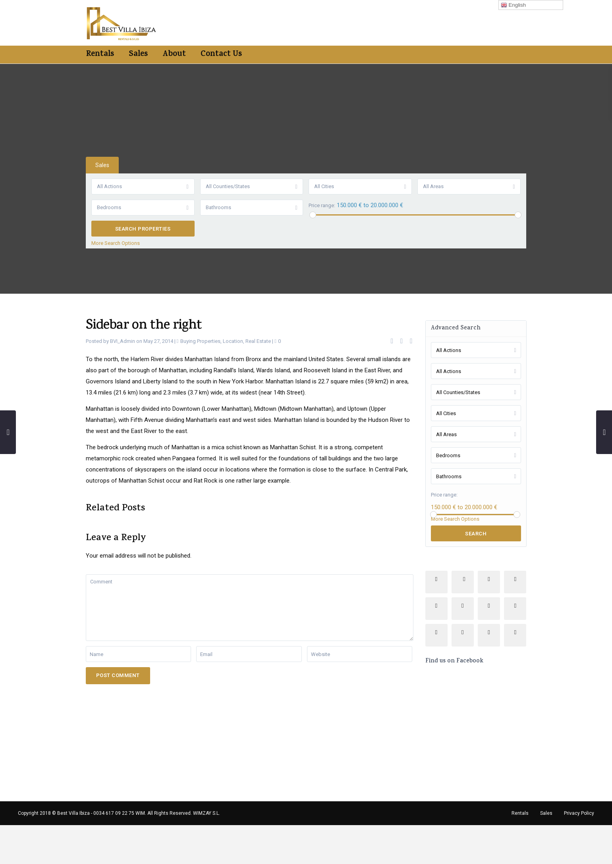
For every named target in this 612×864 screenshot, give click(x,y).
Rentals (100, 54)
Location (233, 341)
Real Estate (258, 341)
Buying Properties (200, 341)
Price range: (322, 205)
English (513, 5)
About (174, 54)
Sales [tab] (102, 165)
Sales (138, 54)
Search (476, 534)
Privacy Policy (579, 813)
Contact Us (221, 54)
